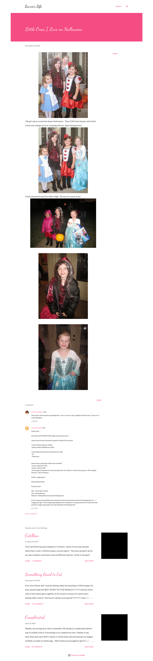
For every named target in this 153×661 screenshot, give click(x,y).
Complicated (34, 617)
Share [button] (115, 54)
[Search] (118, 6)
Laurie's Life (33, 6)
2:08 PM (34, 421)
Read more (89, 561)
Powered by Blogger (76, 655)
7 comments (37, 561)
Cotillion (32, 535)
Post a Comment (31, 514)
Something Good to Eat (43, 574)
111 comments (37, 604)
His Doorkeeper (37, 412)
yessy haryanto (36, 428)
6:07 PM (34, 508)
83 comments (37, 647)
